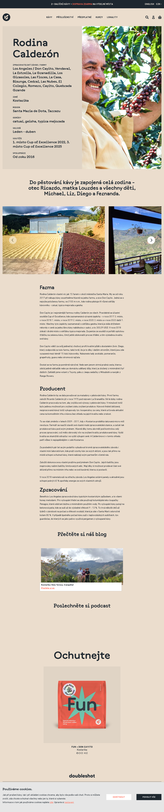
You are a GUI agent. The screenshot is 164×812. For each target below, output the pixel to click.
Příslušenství (65, 17)
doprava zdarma (82, 4)
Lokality (112, 17)
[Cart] (159, 17)
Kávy (49, 17)
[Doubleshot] (6, 17)
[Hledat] (147, 17)
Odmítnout (119, 797)
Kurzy (99, 17)
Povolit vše (149, 797)
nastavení (69, 802)
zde (51, 802)
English (149, 4)
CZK (158, 4)
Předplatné (85, 17)
